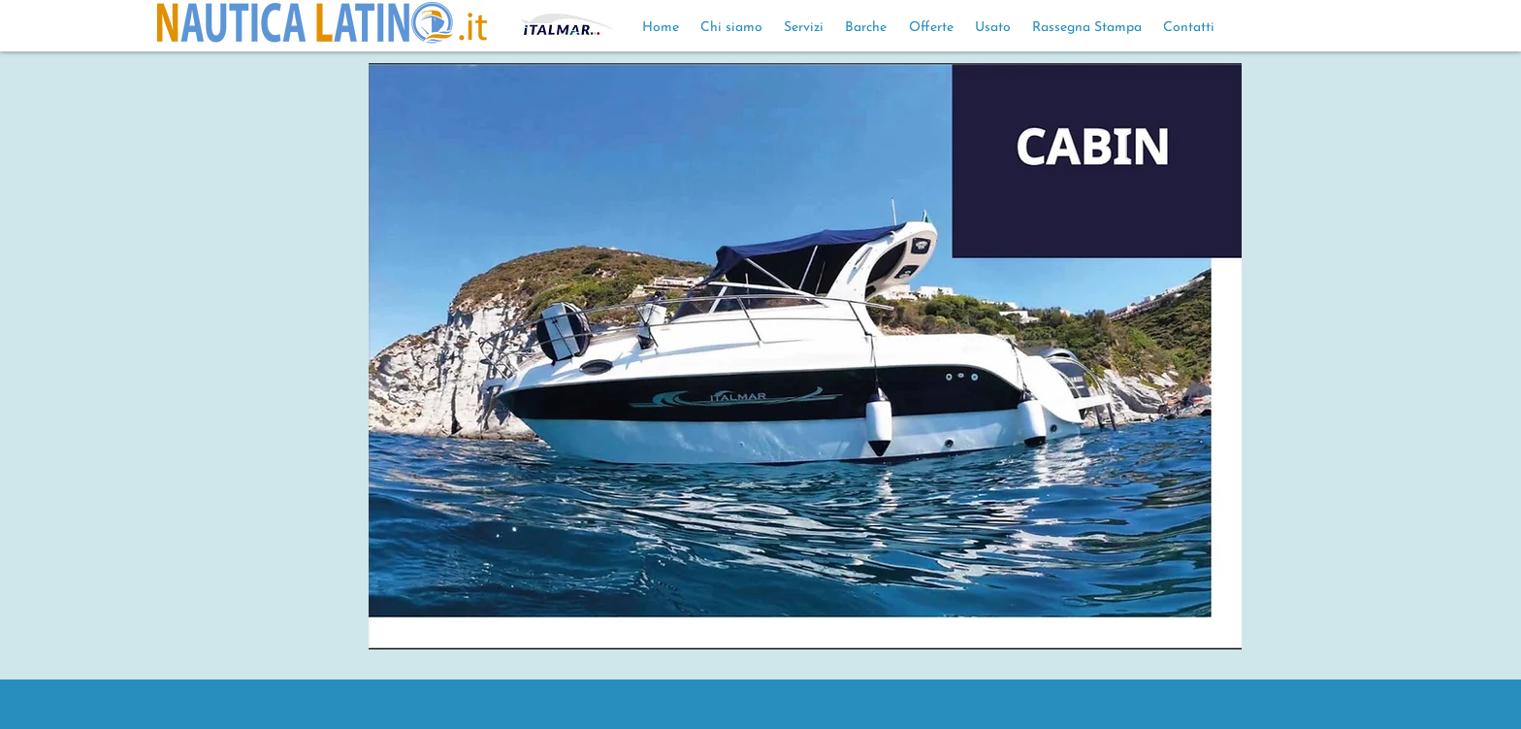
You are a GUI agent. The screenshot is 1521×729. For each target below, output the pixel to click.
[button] (805, 356)
